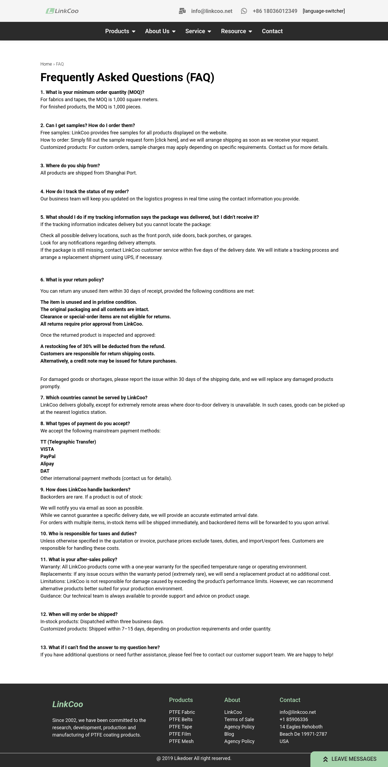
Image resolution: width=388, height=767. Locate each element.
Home (46, 64)
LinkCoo (67, 704)
